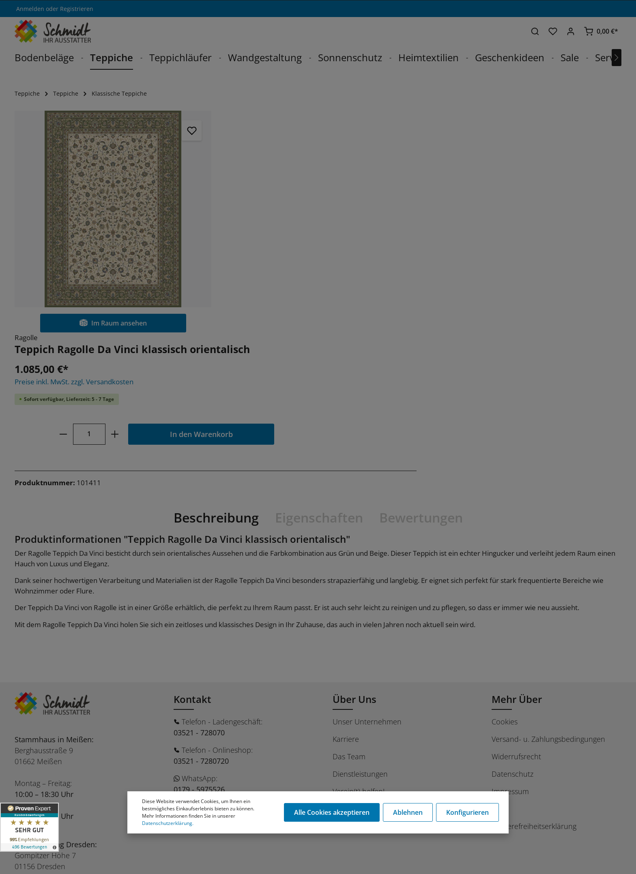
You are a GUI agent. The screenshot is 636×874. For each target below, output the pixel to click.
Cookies (505, 558)
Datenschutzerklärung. (167, 823)
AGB (499, 645)
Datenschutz (512, 610)
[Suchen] (535, 31)
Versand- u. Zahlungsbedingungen (548, 575)
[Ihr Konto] (571, 31)
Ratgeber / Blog (358, 645)
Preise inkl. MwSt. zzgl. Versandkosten (281, 160)
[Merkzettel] (553, 31)
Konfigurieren (467, 812)
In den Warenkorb (409, 212)
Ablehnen (408, 812)
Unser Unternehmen (367, 558)
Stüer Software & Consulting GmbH (98, 863)
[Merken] (186, 130)
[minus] (271, 212)
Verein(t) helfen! (359, 627)
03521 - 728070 (199, 569)
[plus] (323, 212)
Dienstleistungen (360, 610)
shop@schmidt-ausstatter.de (223, 654)
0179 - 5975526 (199, 625)
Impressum (510, 627)
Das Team (349, 593)
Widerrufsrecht (516, 593)
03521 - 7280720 (201, 597)
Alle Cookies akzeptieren (332, 812)
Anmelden (30, 9)
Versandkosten (427, 859)
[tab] (216, 353)
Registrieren (76, 9)
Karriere (346, 575)
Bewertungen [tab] (421, 353)
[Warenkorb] (600, 31)
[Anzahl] (297, 212)
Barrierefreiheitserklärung (534, 662)
